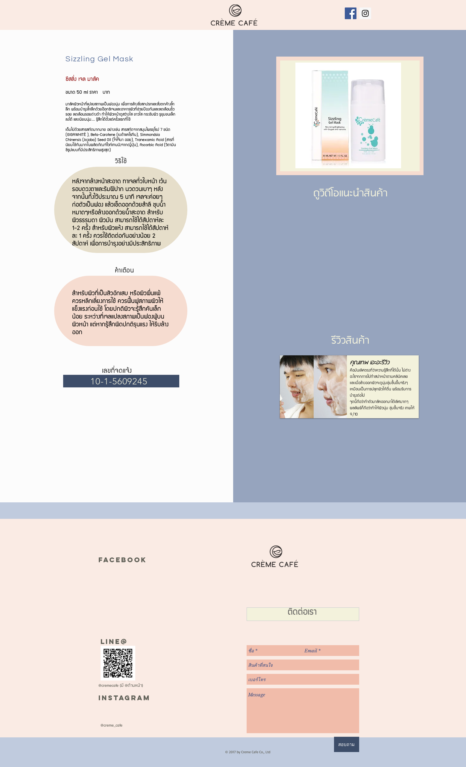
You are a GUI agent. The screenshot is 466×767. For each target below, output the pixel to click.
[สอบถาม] (346, 744)
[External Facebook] (349, 254)
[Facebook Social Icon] (350, 13)
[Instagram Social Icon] (365, 13)
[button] (349, 386)
